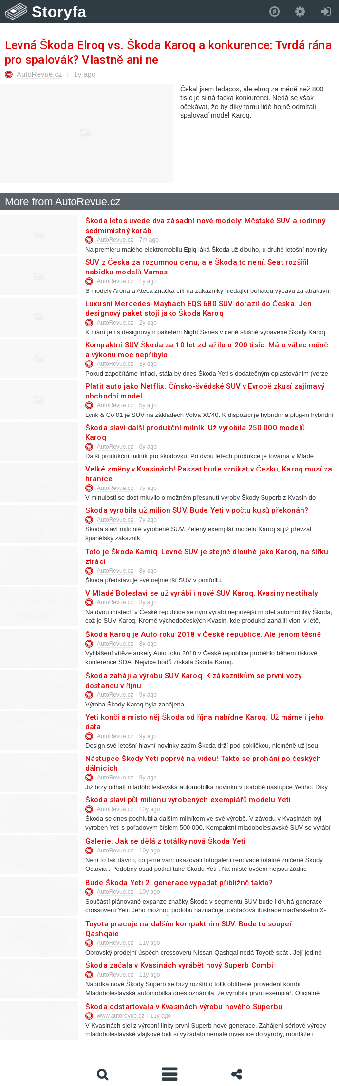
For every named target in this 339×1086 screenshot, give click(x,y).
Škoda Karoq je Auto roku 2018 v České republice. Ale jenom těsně (202, 634)
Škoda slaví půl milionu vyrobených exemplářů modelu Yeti (187, 800)
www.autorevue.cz (120, 1016)
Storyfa (59, 11)
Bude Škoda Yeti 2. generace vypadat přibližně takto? (178, 882)
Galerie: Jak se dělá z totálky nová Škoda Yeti (165, 841)
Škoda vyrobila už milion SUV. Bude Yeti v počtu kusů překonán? (196, 510)
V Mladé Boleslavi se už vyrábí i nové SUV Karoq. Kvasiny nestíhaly (201, 593)
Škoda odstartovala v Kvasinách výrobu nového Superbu (183, 1006)
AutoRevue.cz (39, 74)
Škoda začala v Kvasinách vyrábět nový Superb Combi (179, 965)
